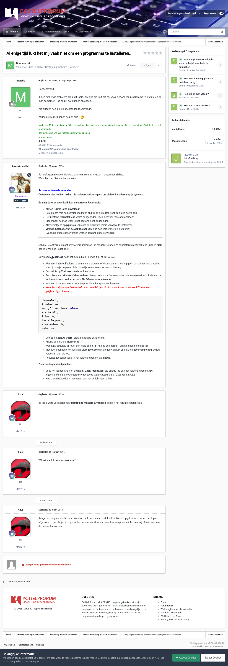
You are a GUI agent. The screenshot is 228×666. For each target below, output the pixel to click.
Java (50, 202)
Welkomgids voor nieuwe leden (176, 609)
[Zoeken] (186, 32)
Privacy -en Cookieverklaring (174, 619)
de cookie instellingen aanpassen (123, 658)
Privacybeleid (9, 645)
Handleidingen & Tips (56, 31)
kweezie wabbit (20, 166)
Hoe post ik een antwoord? (197, 105)
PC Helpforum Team (170, 616)
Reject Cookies (213, 657)
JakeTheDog (191, 158)
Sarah (182, 70)
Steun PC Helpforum (171, 612)
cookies (19, 658)
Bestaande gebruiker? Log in (183, 13)
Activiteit (84, 31)
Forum (163, 602)
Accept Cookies (186, 657)
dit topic (78, 97)
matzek (26, 63)
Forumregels (166, 605)
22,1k (20, 431)
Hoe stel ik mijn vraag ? (196, 93)
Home (12, 31)
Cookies (40, 645)
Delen (131, 65)
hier (110, 378)
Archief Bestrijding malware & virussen (58, 67)
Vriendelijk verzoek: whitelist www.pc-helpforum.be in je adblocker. (196, 63)
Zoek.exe (58, 257)
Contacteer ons (26, 645)
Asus (21, 394)
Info (30, 31)
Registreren (210, 13)
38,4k (20, 207)
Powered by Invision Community (207, 646)
